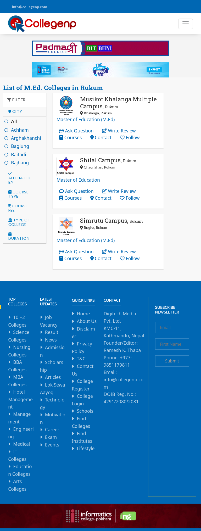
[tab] (24, 111)
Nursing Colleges (19, 351)
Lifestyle (85, 448)
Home (83, 313)
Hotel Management (20, 399)
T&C (81, 358)
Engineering (21, 433)
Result (51, 332)
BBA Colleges (17, 366)
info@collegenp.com (29, 6)
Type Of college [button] (19, 222)
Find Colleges (81, 422)
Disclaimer (83, 332)
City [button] (15, 111)
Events (52, 444)
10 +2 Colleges (17, 321)
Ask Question (76, 130)
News (51, 340)
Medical (21, 444)
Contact (100, 137)
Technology (52, 403)
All (14, 121)
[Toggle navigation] (185, 24)
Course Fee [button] (18, 208)
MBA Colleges (17, 381)
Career (52, 429)
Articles (53, 377)
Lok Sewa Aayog (52, 388)
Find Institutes (82, 437)
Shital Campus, (108, 160)
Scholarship (51, 366)
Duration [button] (19, 236)
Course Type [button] (18, 194)
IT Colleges (17, 455)
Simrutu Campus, (111, 220)
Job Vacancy (49, 321)
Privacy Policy (82, 347)
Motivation (52, 418)
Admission (52, 351)
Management (19, 418)
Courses (70, 137)
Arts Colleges (17, 485)
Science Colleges (18, 336)
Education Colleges (20, 470)
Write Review (119, 130)
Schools (85, 411)
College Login (82, 400)
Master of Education (78, 180)
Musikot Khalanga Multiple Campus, (118, 102)
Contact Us (82, 370)
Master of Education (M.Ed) (86, 119)
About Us (87, 321)
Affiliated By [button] (19, 178)
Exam (51, 437)
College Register (82, 385)
